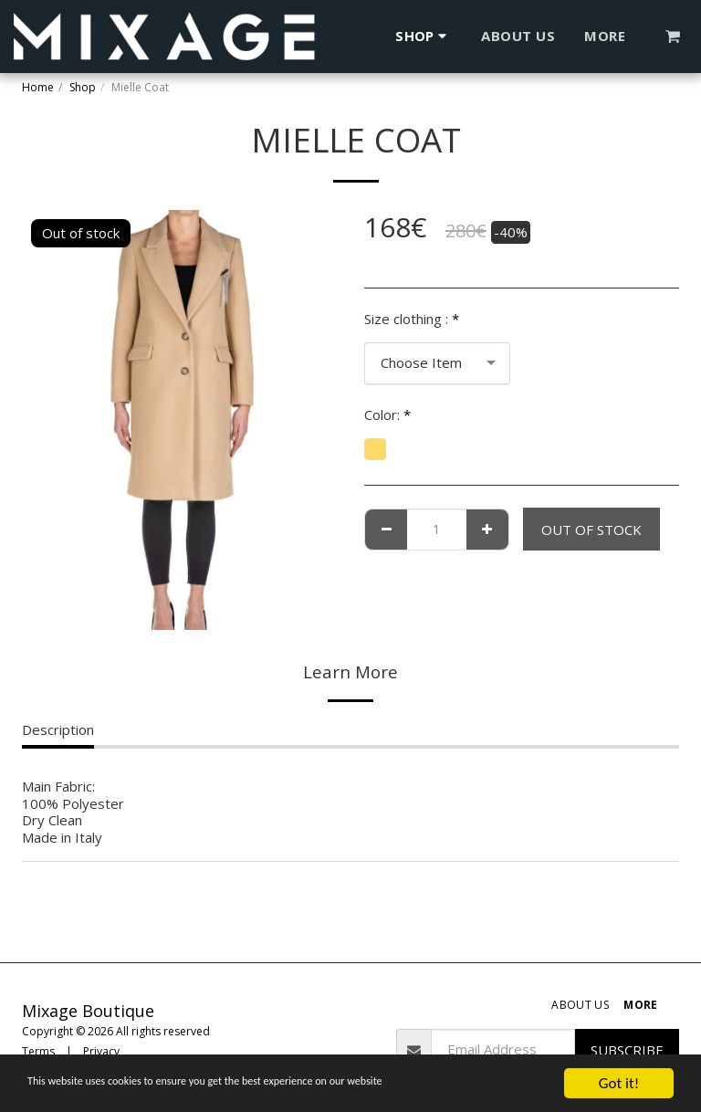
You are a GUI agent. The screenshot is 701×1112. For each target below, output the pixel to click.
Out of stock (591, 529)
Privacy (101, 1051)
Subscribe (627, 1050)
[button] (673, 36)
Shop (82, 87)
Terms (38, 1051)
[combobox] (437, 363)
